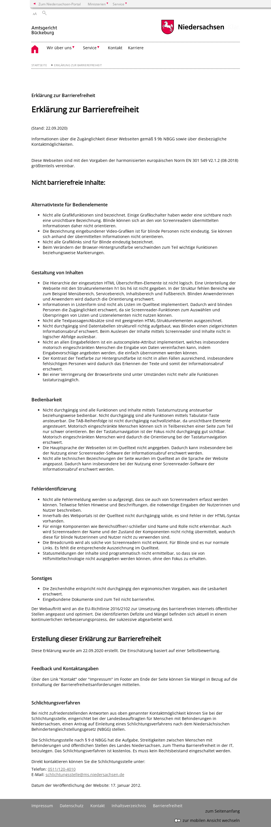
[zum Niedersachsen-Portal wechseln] (192, 33)
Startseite (39, 65)
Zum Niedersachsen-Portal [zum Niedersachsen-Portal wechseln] (60, 4)
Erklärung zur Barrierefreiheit (78, 65)
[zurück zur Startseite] (44, 28)
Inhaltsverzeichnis (129, 805)
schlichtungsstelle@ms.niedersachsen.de (85, 774)
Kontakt (115, 47)
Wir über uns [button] (59, 47)
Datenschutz (72, 805)
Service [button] (90, 47)
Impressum (42, 805)
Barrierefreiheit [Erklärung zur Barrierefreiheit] (167, 805)
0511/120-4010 (62, 769)
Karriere (136, 47)
